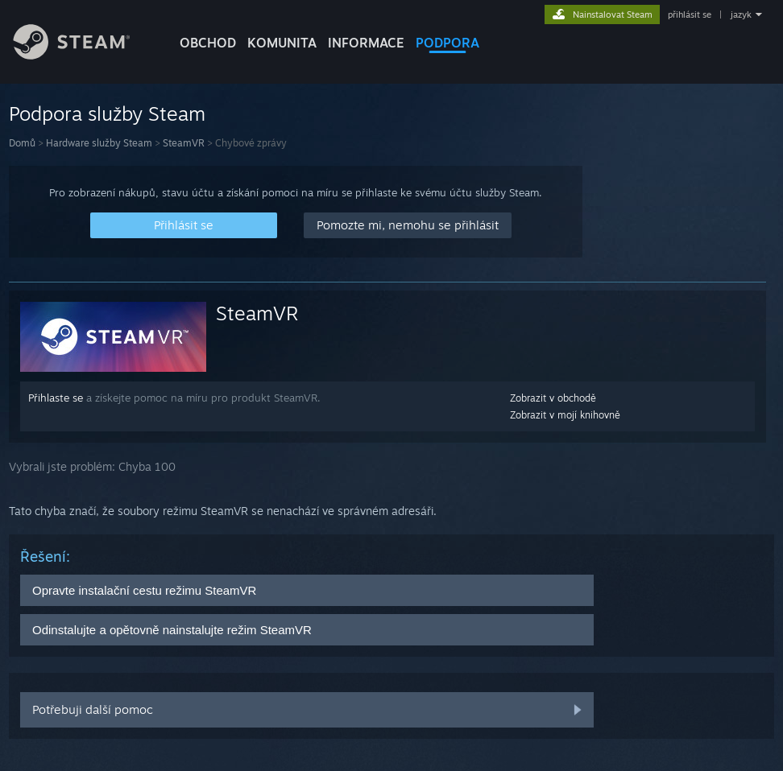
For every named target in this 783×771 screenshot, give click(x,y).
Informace (366, 43)
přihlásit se (689, 14)
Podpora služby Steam (107, 113)
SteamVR (184, 143)
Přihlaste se (55, 397)
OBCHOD (208, 43)
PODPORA (447, 43)
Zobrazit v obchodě (553, 398)
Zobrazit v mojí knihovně (565, 415)
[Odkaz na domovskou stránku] (84, 55)
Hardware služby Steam (99, 143)
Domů (22, 143)
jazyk (741, 14)
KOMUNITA (282, 43)
